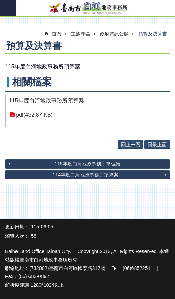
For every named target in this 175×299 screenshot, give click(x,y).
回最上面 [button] (157, 144)
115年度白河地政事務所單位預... (90, 163)
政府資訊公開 (114, 33)
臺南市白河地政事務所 (87, 8)
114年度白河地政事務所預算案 (85, 174)
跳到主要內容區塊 (3, 3)
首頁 (56, 33)
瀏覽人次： (17, 236)
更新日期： (17, 226)
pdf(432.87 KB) (34, 115)
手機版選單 (8, 8)
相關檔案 (32, 81)
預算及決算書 (152, 33)
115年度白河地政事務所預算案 (46, 100)
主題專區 (80, 33)
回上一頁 (130, 144)
